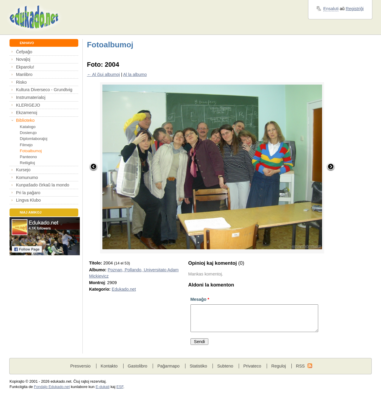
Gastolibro (137, 366)
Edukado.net (124, 289)
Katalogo (28, 126)
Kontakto (109, 366)
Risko (21, 82)
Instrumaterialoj (31, 97)
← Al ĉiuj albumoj (103, 74)
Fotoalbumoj (31, 151)
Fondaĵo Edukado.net (52, 387)
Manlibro (24, 74)
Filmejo (26, 145)
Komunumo (27, 177)
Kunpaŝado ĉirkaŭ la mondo (42, 185)
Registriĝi (355, 8)
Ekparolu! (25, 67)
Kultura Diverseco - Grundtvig (44, 89)
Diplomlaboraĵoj (33, 138)
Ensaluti (330, 8)
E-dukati (103, 387)
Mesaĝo (199, 299)
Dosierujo (28, 132)
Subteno (225, 366)
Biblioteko (25, 120)
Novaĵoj (23, 59)
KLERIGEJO (28, 105)
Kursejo (23, 169)
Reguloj (278, 366)
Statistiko (198, 366)
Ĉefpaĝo (24, 51)
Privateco (252, 366)
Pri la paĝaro (28, 192)
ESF (119, 387)
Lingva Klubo (28, 200)
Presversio (80, 366)
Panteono (28, 157)
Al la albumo (135, 74)
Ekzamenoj (26, 112)
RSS (300, 366)
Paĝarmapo (168, 366)
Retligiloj (27, 163)
